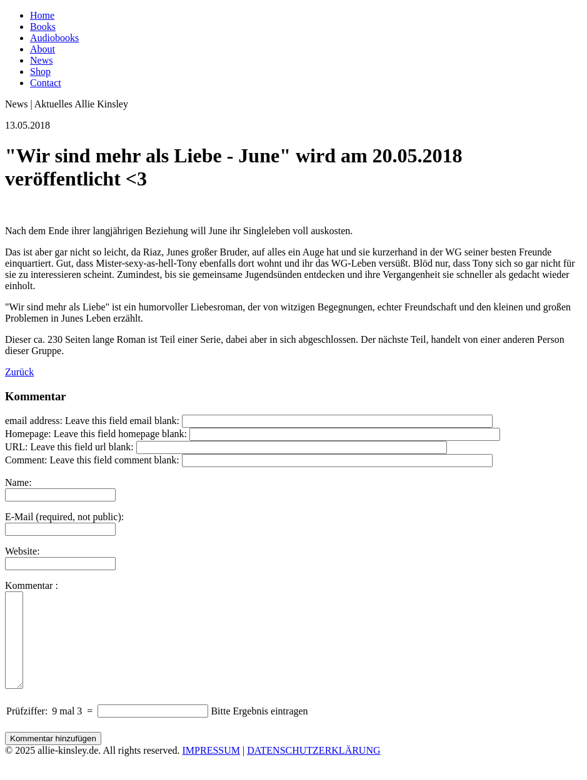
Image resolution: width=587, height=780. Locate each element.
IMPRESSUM (211, 769)
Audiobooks (54, 37)
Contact (45, 82)
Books (43, 26)
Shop (40, 71)
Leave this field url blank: (81, 447)
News (41, 60)
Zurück (19, 372)
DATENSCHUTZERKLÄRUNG (313, 769)
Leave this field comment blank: (114, 460)
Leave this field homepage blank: (120, 433)
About (42, 49)
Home (42, 15)
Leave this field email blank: (122, 420)
